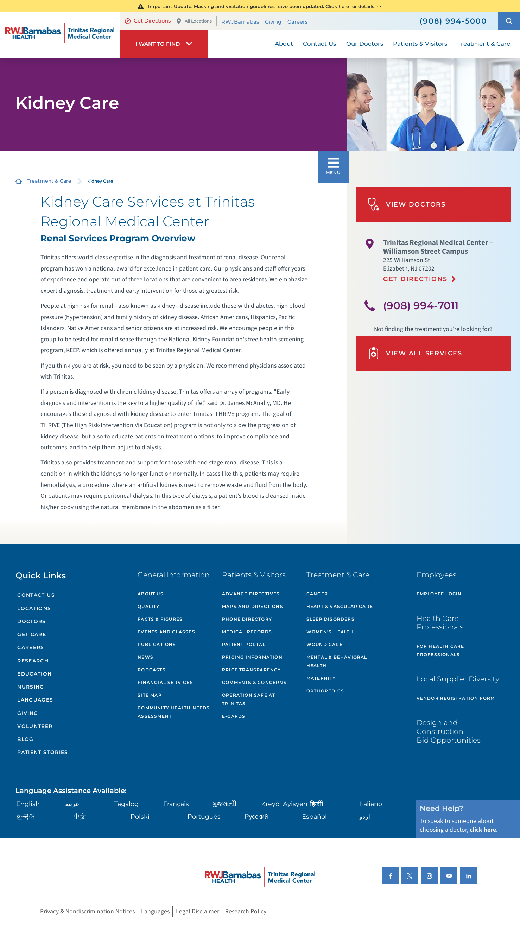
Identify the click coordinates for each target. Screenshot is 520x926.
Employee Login (439, 593)
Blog (25, 739)
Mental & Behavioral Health (336, 661)
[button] (509, 21)
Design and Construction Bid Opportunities (449, 731)
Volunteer (34, 726)
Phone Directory (247, 619)
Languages (35, 700)
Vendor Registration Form (456, 698)
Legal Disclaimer (197, 911)
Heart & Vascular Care (339, 606)
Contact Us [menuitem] (319, 43)
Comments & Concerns (254, 682)
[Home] (60, 35)
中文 (80, 816)
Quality (148, 606)
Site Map (150, 695)
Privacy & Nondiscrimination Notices (87, 911)
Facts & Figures (160, 619)
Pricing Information (252, 657)
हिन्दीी (316, 803)
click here (483, 829)
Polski (140, 816)
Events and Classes (166, 631)
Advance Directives (251, 593)
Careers (297, 21)
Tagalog (126, 803)
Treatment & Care (49, 181)
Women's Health (330, 631)
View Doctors (406, 204)
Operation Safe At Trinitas (248, 699)
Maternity (321, 678)
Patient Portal (244, 644)
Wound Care (324, 644)
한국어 (25, 816)
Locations (34, 608)
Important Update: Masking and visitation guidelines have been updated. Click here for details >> (264, 6)
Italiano (370, 803)
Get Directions (147, 21)
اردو (364, 816)
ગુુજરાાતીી (224, 803)
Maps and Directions (252, 606)
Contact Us (36, 595)
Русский (256, 816)
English (28, 803)
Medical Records (247, 631)
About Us (151, 593)
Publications (157, 644)
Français (176, 803)
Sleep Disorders (330, 619)
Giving (273, 21)
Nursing (30, 687)
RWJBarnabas (240, 21)
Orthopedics (325, 690)
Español (314, 816)
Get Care (31, 634)
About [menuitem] (284, 43)
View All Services (414, 353)
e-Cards (233, 716)
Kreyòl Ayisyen (284, 803)
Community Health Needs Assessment (174, 712)
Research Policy (245, 911)
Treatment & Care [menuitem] (483, 43)
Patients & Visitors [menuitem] (420, 43)
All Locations (194, 21)
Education (34, 674)
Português (204, 816)
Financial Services (165, 682)
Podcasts (152, 669)
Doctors (31, 621)
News (145, 657)
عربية (72, 803)
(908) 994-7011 (420, 305)
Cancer (317, 593)
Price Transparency (251, 669)
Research (33, 661)
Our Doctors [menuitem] (364, 43)
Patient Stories (42, 752)
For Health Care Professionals (440, 650)
